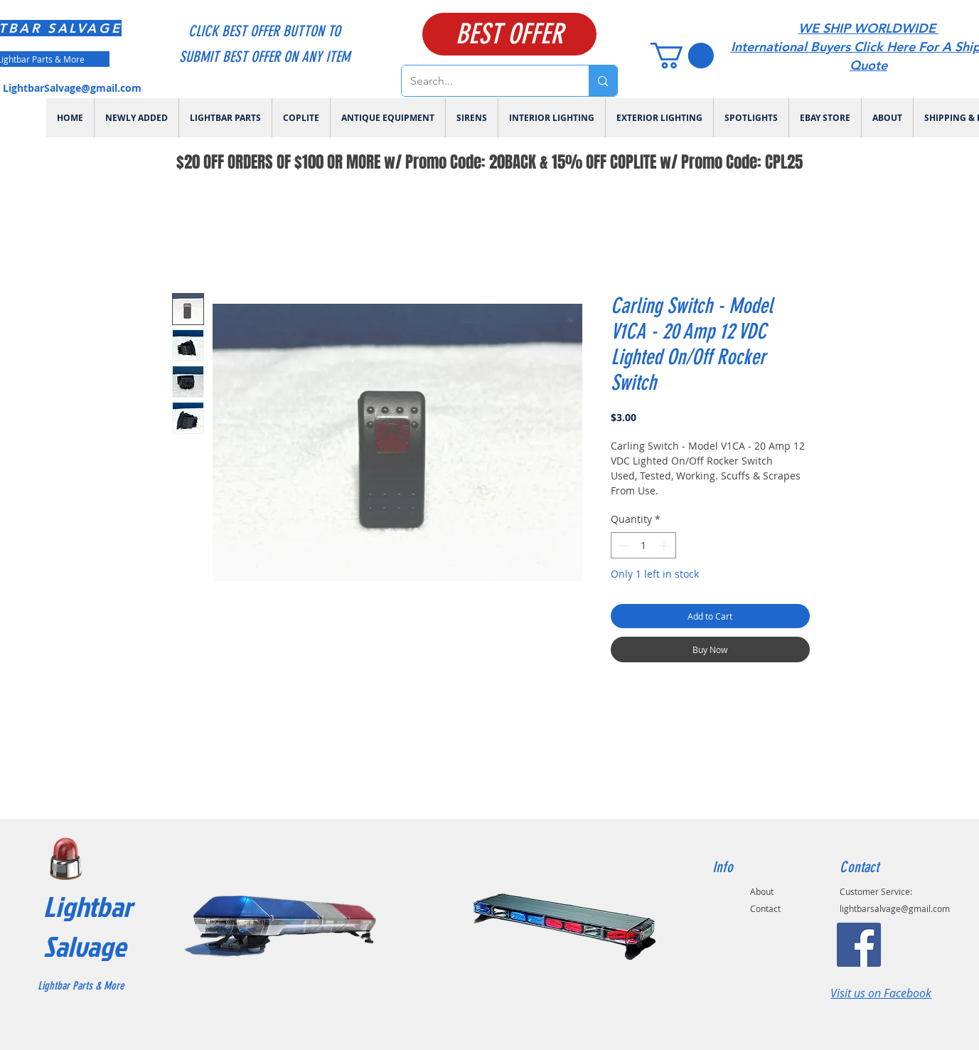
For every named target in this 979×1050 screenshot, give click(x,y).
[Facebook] (859, 945)
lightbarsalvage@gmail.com (895, 908)
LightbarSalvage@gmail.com (72, 88)
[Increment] (665, 545)
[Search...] (485, 80)
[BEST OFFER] (509, 34)
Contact (765, 908)
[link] (682, 55)
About (762, 891)
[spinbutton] (643, 545)
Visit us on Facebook (880, 993)
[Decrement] (622, 545)
